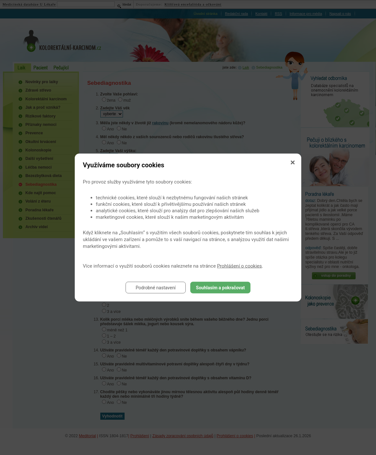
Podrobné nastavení (156, 287)
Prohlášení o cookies (239, 266)
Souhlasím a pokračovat (220, 287)
